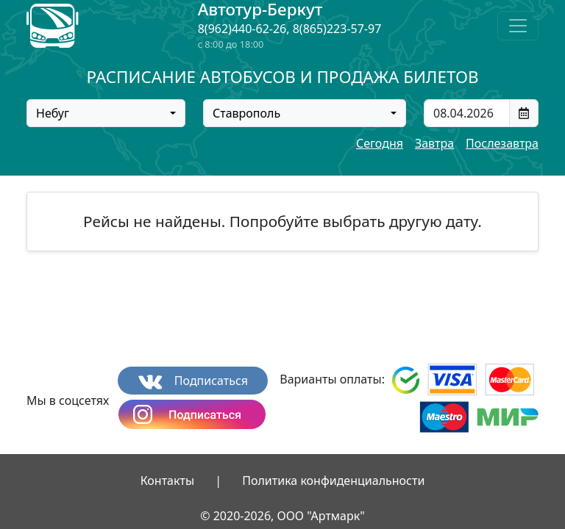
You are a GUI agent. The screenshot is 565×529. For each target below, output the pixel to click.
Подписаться (193, 381)
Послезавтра (502, 143)
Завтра (434, 143)
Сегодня (379, 143)
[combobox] (105, 113)
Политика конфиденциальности (333, 480)
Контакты (167, 480)
